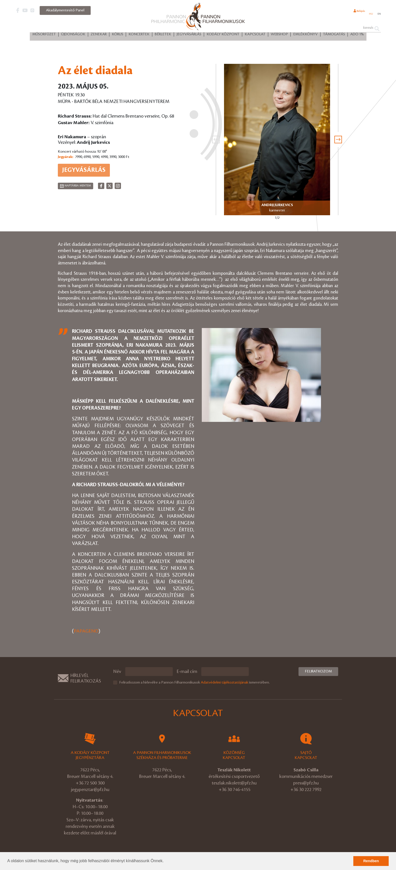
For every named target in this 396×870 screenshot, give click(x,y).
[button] (165, 861)
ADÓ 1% (357, 36)
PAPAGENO (86, 631)
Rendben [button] (371, 861)
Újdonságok (73, 36)
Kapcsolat (255, 36)
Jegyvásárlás (189, 36)
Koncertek (139, 36)
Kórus (117, 36)
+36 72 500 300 (90, 782)
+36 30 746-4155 (234, 789)
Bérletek (163, 36)
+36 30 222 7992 (305, 789)
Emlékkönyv (305, 36)
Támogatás (334, 36)
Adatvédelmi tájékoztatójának (224, 682)
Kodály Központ (223, 36)
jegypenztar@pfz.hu (90, 789)
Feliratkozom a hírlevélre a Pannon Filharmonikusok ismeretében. (194, 682)
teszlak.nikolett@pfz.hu (234, 782)
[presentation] (216, 139)
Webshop (279, 36)
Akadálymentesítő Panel (65, 10)
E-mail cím (187, 671)
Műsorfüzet (44, 36)
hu (369, 14)
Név (117, 671)
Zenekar (99, 36)
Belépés (353, 13)
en (378, 14)
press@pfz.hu (306, 782)
